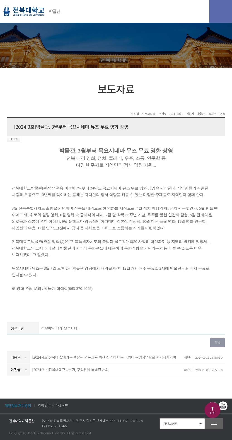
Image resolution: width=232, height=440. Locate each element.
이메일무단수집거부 (53, 405)
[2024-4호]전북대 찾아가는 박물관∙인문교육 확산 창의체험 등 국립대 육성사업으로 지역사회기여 (127, 357)
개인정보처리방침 (18, 405)
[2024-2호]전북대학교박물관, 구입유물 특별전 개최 (127, 369)
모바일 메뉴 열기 (220, 11)
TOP (212, 413)
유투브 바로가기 (222, 406)
